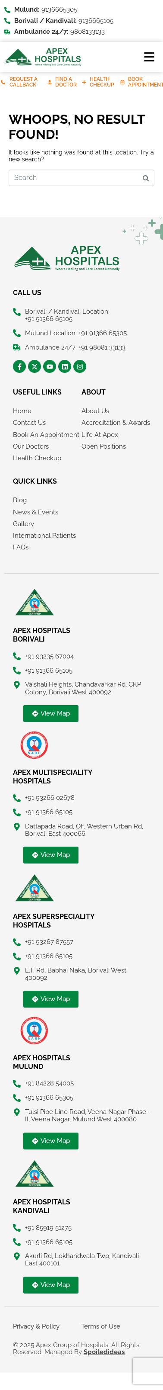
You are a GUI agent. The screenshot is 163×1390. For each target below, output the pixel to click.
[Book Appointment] (122, 82)
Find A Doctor (66, 82)
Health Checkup (102, 82)
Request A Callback (23, 82)
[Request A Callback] (3, 82)
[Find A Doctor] (49, 82)
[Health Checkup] (84, 82)
